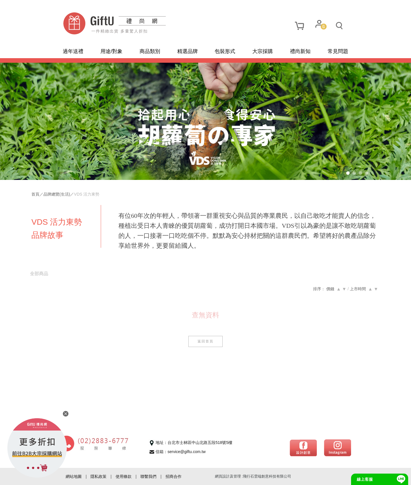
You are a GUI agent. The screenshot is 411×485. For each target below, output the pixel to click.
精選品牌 (187, 51)
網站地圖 (74, 476)
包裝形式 (225, 51)
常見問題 (338, 51)
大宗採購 (262, 51)
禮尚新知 (300, 51)
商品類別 (150, 51)
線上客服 (365, 479)
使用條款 (124, 476)
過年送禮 (73, 51)
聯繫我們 (148, 476)
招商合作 (174, 476)
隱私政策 (98, 476)
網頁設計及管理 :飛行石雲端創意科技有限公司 (253, 476)
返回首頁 (205, 351)
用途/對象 (111, 51)
